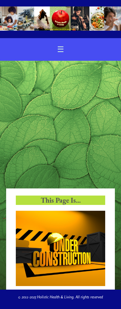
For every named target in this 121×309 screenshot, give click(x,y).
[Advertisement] (60, 124)
